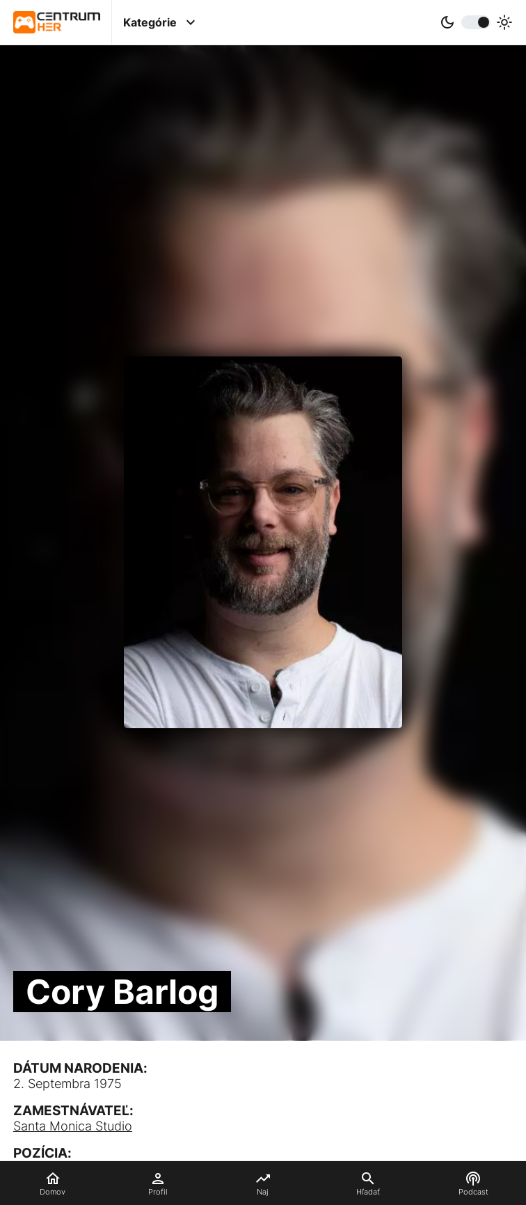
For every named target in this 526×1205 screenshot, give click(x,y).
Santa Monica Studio (72, 1126)
